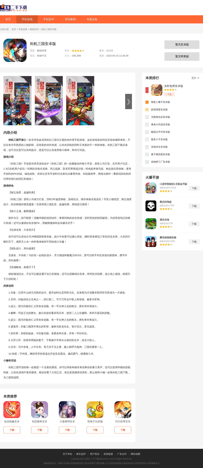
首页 (8, 19)
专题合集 (92, 19)
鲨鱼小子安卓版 (159, 139)
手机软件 (48, 19)
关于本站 (67, 454)
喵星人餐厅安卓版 (160, 102)
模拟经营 (34, 29)
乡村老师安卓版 (173, 86)
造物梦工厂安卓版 (160, 161)
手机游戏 (27, 19)
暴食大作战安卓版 (160, 124)
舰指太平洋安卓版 (160, 132)
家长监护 (81, 454)
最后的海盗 (166, 201)
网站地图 (135, 454)
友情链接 (108, 454)
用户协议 (94, 454)
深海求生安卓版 (159, 146)
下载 (169, 94)
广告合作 (122, 454)
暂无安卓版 (182, 44)
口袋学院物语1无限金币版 (173, 184)
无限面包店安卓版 (160, 117)
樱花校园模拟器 (168, 237)
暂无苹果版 (182, 56)
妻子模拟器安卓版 (160, 154)
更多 (195, 78)
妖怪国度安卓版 (159, 109)
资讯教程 (70, 19)
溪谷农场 (164, 219)
